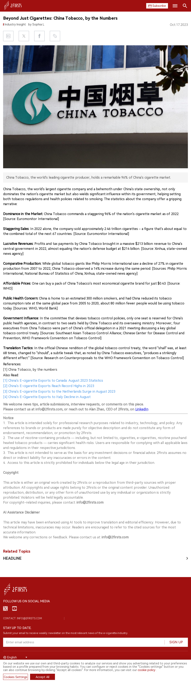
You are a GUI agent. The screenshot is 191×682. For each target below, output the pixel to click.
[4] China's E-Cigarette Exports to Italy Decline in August (47, 397)
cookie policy (146, 670)
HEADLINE (12, 558)
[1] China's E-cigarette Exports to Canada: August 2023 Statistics (53, 380)
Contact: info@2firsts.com (22, 618)
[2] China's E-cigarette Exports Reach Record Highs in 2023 (48, 386)
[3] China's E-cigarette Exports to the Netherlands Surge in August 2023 (59, 391)
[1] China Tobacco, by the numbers (30, 370)
